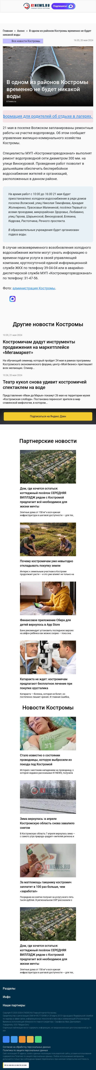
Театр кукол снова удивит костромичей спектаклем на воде (44, 384)
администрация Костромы (34, 288)
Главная (8, 30)
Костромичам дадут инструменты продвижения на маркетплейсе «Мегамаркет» (39, 347)
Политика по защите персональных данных (25, 1050)
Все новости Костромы (26, 41)
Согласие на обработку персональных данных (27, 1047)
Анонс (21, 30)
